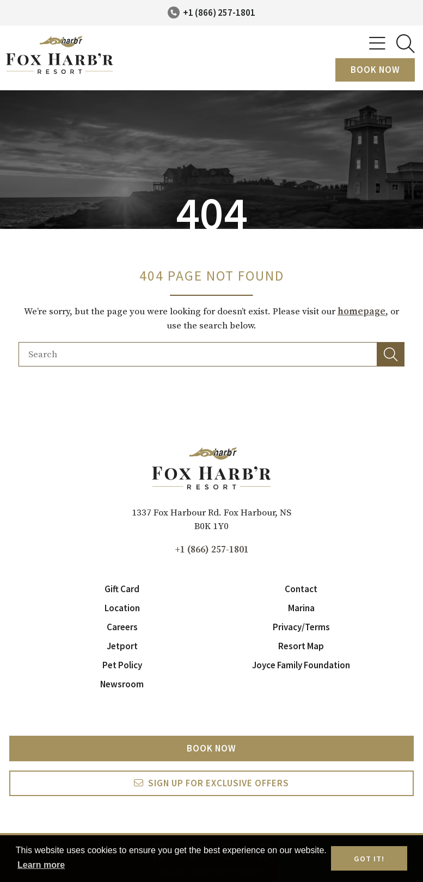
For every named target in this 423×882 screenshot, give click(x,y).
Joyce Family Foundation (301, 665)
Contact (301, 589)
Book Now (375, 70)
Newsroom (122, 684)
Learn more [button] (41, 864)
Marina (301, 608)
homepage (361, 312)
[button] (390, 354)
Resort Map (301, 646)
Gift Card (122, 589)
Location (122, 608)
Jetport (122, 646)
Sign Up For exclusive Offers (218, 783)
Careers (122, 627)
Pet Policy (122, 665)
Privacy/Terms (301, 627)
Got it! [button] (369, 859)
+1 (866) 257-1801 (219, 12)
